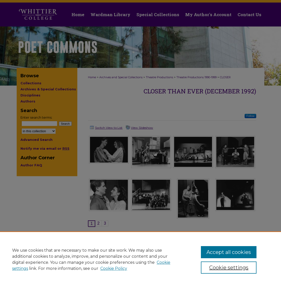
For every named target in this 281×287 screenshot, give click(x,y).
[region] (140, 259)
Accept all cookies (228, 252)
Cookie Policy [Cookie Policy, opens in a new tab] (113, 268)
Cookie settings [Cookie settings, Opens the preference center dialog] (228, 268)
